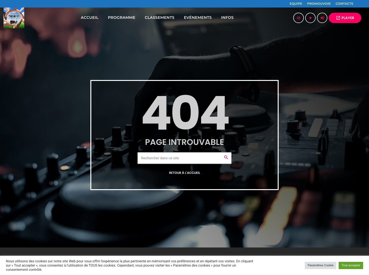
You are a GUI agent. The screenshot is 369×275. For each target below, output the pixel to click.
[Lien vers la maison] (14, 18)
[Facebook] (360, 3)
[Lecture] (310, 18)
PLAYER (345, 18)
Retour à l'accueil (184, 173)
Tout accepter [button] (350, 265)
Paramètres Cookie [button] (320, 265)
